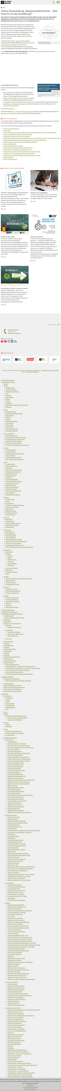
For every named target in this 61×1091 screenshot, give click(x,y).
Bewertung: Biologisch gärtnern (17, 1021)
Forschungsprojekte (12, 982)
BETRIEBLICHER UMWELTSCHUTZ (12, 614)
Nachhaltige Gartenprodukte (16, 1040)
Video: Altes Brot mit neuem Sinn (17, 801)
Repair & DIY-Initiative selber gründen (17, 405)
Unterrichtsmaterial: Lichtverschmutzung (20, 937)
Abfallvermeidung (11, 390)
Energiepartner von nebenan (16, 894)
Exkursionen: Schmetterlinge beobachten (20, 910)
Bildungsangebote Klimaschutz (17, 907)
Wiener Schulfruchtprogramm (16, 968)
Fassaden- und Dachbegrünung (15, 505)
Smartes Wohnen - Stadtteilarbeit (17, 870)
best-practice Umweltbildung (12, 689)
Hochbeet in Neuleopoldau (15, 840)
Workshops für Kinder (14, 971)
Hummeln (10, 561)
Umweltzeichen (8, 659)
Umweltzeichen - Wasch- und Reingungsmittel (21, 1073)
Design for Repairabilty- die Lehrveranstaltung (17, 98)
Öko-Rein (8, 625)
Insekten (8, 554)
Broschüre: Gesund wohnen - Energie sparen (20, 747)
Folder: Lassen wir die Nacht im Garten (19, 761)
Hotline (8, 724)
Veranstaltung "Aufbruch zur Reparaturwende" (14, 288)
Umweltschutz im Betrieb (13, 1008)
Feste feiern (9, 468)
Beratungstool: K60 (13, 825)
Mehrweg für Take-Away (15, 1036)
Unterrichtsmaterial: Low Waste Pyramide (20, 939)
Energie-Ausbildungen (12, 664)
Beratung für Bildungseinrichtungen (14, 687)
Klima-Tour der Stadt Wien (15, 918)
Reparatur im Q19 (13, 865)
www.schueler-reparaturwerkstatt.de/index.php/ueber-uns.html (22, 151)
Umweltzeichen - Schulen (15, 1067)
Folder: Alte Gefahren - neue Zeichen (18, 757)
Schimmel (9, 605)
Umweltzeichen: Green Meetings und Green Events (22, 1065)
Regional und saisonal (12, 487)
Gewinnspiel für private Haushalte (17, 718)
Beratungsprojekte (11, 815)
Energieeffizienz (8, 645)
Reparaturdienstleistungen (12, 657)
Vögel (7, 574)
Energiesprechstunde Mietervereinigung (19, 832)
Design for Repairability (8, 237)
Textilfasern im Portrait (12, 584)
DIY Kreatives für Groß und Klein (15, 439)
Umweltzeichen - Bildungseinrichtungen (19, 1063)
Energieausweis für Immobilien (15, 453)
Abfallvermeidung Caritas (15, 1012)
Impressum (28, 370)
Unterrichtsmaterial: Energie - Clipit (18, 935)
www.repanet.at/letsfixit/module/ (13, 146)
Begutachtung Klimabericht (16, 986)
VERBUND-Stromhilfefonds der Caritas (19, 876)
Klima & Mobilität (11, 536)
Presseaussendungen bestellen (15, 733)
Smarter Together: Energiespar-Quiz (18, 928)
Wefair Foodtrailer (13, 966)
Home (4, 7)
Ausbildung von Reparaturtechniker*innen (15, 104)
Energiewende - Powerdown (16, 1029)
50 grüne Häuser (12, 984)
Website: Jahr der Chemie (15, 805)
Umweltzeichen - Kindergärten (16, 1069)
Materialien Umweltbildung (12, 679)
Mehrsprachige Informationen (13, 691)
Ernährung (7, 643)
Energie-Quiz (11, 834)
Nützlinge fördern (11, 511)
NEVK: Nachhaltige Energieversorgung (19, 855)
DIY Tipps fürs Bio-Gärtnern (14, 441)
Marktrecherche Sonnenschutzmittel (18, 784)
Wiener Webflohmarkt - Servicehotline (19, 880)
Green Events (8, 651)
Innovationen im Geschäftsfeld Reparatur (20, 995)
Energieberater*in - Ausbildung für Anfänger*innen (20, 666)
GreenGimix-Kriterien (14, 632)
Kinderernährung (11, 475)
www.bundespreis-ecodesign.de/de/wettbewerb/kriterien (20, 142)
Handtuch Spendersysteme (16, 1034)
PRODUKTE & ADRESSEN (9, 612)
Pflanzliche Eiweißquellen (13, 491)
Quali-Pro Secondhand (14, 1055)
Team (5, 712)
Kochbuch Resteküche (14, 768)
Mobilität (6, 647)
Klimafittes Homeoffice (13, 601)
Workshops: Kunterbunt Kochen (17, 975)
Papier (8, 399)
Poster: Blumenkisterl (14, 793)
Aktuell (6, 384)
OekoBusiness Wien (10, 649)
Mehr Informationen (30, 1089)
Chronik (6, 714)
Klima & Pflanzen (11, 537)
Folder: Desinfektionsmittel (16, 763)
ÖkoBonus (11, 1048)
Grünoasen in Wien (13, 836)
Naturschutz (7, 550)
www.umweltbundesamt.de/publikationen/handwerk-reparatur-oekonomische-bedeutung (29, 132)
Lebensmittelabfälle (12, 479)
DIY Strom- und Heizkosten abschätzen (17, 445)
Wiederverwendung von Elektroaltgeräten (20, 1076)
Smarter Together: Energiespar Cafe (18, 926)
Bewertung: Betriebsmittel (15, 1019)
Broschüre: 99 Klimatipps (15, 755)
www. (5, 130)
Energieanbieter (10, 455)
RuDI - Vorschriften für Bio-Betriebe (18, 1052)
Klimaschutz (7, 530)
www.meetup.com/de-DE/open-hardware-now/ (17, 149)
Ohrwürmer (11, 565)
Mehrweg (8, 395)
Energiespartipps (11, 450)
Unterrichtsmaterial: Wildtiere (16, 949)
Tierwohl (6, 587)
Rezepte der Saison (11, 489)
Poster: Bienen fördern (14, 789)
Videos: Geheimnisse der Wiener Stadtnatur (18, 681)
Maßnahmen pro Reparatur (16, 997)
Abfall (5, 386)
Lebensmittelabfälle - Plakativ (16, 849)
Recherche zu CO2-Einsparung (17, 999)
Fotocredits (11, 53)
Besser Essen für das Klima (15, 1017)
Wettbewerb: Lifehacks (14, 960)
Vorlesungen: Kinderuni (14, 954)
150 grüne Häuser (13, 819)
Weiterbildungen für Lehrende (12, 685)
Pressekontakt (10, 735)
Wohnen (6, 596)
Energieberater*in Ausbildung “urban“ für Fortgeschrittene (23, 668)
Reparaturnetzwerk (13, 863)
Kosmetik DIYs (10, 521)
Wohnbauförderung (11, 431)
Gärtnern (6, 497)
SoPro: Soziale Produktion (15, 1061)
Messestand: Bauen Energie (16, 787)
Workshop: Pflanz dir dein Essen (17, 977)
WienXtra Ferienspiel (14, 964)
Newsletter (9, 726)
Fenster (8, 419)
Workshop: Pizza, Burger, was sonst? (18, 970)
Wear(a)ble (11, 956)
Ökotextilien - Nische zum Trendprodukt (19, 1054)
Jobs (27, 372)
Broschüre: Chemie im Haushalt (17, 743)
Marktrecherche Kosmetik (15, 778)
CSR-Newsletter (8, 641)
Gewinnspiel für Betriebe (15, 720)
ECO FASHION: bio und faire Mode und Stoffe (19, 578)
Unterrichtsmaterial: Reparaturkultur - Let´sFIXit (22, 943)
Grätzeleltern (11, 898)
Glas (7, 393)
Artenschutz (9, 552)
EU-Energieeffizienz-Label (13, 457)
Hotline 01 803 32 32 (14, 817)
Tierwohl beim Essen (12, 589)
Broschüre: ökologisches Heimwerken (19, 745)
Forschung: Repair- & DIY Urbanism (18, 993)
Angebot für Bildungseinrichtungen (14, 618)
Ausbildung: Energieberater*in (16, 887)
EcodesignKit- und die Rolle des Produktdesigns (17, 102)
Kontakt (36, 372)
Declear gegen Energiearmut (16, 988)
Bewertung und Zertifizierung (12, 623)
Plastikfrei (9, 403)
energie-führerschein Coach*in (16, 890)
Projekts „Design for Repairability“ (20, 41)
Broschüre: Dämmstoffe (15, 751)
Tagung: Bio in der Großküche (16, 931)
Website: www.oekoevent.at (16, 806)
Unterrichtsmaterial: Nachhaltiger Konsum (20, 941)
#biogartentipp (10, 499)
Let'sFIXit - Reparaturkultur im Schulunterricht (14, 193)
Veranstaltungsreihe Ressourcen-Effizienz (20, 1074)
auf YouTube (45, 51)
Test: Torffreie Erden (13, 1003)
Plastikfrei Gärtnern (11, 513)
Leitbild (8, 700)
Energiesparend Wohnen (15, 992)
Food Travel (11, 916)
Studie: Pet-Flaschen (14, 1001)
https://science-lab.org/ (10, 159)
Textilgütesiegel (10, 580)
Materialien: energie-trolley (15, 892)
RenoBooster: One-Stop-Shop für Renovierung (21, 867)
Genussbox (11, 1033)
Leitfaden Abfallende (14, 772)
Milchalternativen (11, 485)
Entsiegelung (9, 503)
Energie (6, 448)
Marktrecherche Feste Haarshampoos (19, 782)
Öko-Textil (9, 639)
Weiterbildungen (9, 662)
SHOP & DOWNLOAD (8, 610)
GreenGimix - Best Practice (16, 634)
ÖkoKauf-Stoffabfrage (14, 627)
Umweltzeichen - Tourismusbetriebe (18, 1071)
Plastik (8, 401)
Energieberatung (11, 452)
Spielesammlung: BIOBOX (15, 924)
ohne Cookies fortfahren (30, 1087)
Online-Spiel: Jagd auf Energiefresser (18, 922)
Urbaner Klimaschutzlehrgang (16, 900)
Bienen (10, 557)
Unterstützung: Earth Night (15, 861)
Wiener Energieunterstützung (16, 878)
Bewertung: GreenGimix (15, 1023)
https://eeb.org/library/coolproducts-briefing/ (16, 136)
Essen (5, 462)
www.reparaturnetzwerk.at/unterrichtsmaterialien (18, 148)
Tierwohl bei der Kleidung (13, 591)
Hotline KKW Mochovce (15, 842)
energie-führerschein (14, 888)
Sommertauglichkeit (12, 429)
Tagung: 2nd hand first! (14, 929)
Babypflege (9, 519)
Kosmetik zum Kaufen (12, 525)
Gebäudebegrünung (12, 421)
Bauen (6, 410)
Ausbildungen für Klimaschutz (14, 545)
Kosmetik (6, 517)
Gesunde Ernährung (11, 474)
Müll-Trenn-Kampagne (14, 1038)
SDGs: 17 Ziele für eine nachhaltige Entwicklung (19, 547)
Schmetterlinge (12, 563)
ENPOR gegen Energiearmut (16, 990)
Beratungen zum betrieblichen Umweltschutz (21, 1015)
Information (9, 740)
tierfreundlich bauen (12, 572)
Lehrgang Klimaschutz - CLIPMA (17, 896)
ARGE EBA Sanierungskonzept (17, 821)
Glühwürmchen (12, 559)
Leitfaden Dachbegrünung (15, 774)
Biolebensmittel (10, 464)
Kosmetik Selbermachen (13, 523)
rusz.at (9, 130)
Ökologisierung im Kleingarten (16, 859)
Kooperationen (10, 703)
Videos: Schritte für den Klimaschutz (16, 541)
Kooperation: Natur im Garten (16, 770)
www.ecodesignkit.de (9, 144)
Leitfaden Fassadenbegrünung (17, 776)
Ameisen (10, 556)
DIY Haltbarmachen (11, 435)
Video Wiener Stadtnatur (15, 952)
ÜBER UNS (5, 694)
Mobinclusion (12, 851)
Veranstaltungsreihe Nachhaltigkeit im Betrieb (19, 674)
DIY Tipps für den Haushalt (13, 443)
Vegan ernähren (10, 493)
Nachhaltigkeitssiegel (14, 1042)
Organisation (7, 696)
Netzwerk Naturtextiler (14, 1044)
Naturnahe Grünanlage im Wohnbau (18, 853)
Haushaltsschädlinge (12, 599)
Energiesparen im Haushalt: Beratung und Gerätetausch (24, 830)
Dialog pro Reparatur (36, 237)
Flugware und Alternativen (13, 472)
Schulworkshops (9, 683)
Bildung (8, 903)
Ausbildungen (10, 883)
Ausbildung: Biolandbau (15, 885)
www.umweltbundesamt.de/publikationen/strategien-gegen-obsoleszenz (25, 140)
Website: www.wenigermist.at (16, 958)
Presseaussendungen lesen (14, 731)
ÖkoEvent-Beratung (13, 857)
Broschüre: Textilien (13, 749)
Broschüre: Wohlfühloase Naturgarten (19, 753)
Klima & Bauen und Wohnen (14, 539)
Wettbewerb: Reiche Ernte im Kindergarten (20, 962)
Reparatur (9, 407)
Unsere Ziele (9, 698)
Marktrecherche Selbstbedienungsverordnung (21, 780)
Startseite (22, 370)
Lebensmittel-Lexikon (12, 483)
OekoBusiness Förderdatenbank (17, 1050)
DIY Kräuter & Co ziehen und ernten (16, 437)
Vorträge (38, 51)
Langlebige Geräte (13, 847)
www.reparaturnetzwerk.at (11, 128)
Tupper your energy (13, 872)
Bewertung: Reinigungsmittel (16, 1025)
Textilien (6, 577)
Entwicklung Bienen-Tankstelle (17, 912)
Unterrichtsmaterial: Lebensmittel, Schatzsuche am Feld (24, 945)
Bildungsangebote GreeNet (16, 905)
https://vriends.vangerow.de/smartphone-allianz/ (17, 134)
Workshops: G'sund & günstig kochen (18, 973)
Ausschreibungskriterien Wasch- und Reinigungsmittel (24, 1010)
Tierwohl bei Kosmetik (12, 593)
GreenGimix (9, 630)
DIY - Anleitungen (9, 433)
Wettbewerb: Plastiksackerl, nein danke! (19, 812)
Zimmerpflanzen (10, 515)
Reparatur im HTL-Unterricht (16, 920)
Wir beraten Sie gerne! (8, 380)
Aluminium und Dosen (12, 391)
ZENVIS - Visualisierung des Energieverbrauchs (21, 979)
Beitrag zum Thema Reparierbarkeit (11, 113)
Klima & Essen (10, 532)
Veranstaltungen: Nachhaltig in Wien (18, 950)
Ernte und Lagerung (11, 466)
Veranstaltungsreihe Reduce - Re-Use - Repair (21, 874)
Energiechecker (12, 828)
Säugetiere (9, 570)
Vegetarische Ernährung (13, 494)
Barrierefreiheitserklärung (50, 370)
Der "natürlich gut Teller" (15, 1027)
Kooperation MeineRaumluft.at (17, 846)
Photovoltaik (9, 425)
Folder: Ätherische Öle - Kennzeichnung (19, 759)
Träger (8, 702)
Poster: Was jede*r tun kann (16, 797)
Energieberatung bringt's (15, 826)
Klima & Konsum (10, 534)
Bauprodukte (10, 415)
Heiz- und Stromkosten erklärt (14, 459)
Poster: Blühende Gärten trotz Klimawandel (20, 795)
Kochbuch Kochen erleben (15, 766)
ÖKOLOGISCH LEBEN (8, 382)
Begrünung (7, 619)
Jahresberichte (10, 705)
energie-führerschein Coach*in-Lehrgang (18, 670)
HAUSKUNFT (11, 838)
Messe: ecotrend (12, 785)
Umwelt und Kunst (13, 933)
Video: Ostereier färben (14, 803)
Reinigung (7, 655)
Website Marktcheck (14, 808)
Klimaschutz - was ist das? (13, 543)
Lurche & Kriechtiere (12, 568)
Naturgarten (9, 509)
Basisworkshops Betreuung (16, 1013)
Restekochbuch (12, 1059)
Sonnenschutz (10, 527)
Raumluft (6, 653)
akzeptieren (30, 1085)
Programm (11, 108)
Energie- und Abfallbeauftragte (17, 1031)
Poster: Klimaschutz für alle (16, 799)
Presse (31, 372)
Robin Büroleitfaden (13, 1057)
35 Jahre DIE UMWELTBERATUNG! (16, 716)
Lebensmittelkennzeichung (14, 481)
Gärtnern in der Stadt (12, 507)
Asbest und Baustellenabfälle (14, 413)
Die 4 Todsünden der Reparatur (12, 92)
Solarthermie (9, 427)
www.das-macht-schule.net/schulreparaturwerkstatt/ (19, 153)
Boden (8, 501)
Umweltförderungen (10, 660)
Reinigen (8, 603)
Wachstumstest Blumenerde (16, 1005)
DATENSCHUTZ (36, 370)
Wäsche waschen (11, 582)
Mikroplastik (9, 397)
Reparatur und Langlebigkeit (38, 193)
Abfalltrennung (10, 388)
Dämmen (8, 417)
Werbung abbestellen (12, 607)
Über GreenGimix (13, 636)
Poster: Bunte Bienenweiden (16, 791)
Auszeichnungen (10, 707)
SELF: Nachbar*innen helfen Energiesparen (20, 868)
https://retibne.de (8, 157)
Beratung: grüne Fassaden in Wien (17, 823)
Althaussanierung (11, 412)
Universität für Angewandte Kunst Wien (12, 45)
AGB (24, 372)
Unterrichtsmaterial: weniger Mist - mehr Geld (21, 947)
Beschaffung (7, 621)
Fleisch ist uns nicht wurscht (14, 470)
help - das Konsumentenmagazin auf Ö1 (23, 111)
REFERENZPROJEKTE (10, 738)
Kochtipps (9, 477)
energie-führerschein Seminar (14, 672)
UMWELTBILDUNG (7, 677)
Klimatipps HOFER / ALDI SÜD (16, 844)
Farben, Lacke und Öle (12, 598)
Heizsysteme (9, 423)
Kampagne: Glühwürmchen (16, 764)
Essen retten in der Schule (15, 914)
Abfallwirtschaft (8, 616)
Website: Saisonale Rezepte (16, 810)
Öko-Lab (10, 1046)
